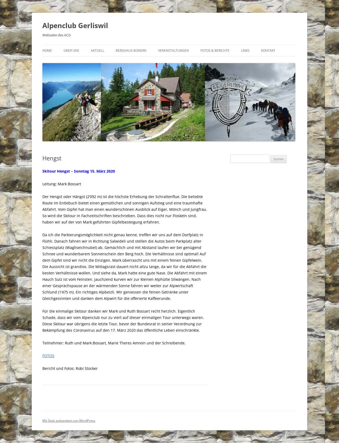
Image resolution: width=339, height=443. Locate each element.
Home (47, 50)
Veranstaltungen (173, 50)
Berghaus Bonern (131, 50)
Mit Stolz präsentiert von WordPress (68, 420)
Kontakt (268, 50)
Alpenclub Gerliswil (75, 25)
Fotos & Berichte (214, 50)
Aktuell (97, 50)
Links (245, 50)
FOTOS (48, 355)
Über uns (71, 50)
